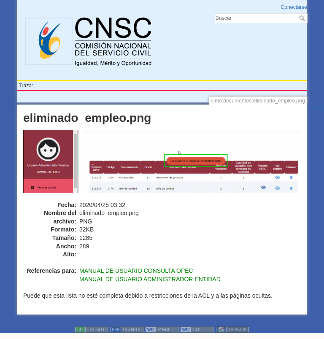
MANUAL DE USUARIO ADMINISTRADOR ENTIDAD (150, 279)
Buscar (303, 18)
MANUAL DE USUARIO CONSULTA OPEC (136, 270)
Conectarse (294, 7)
